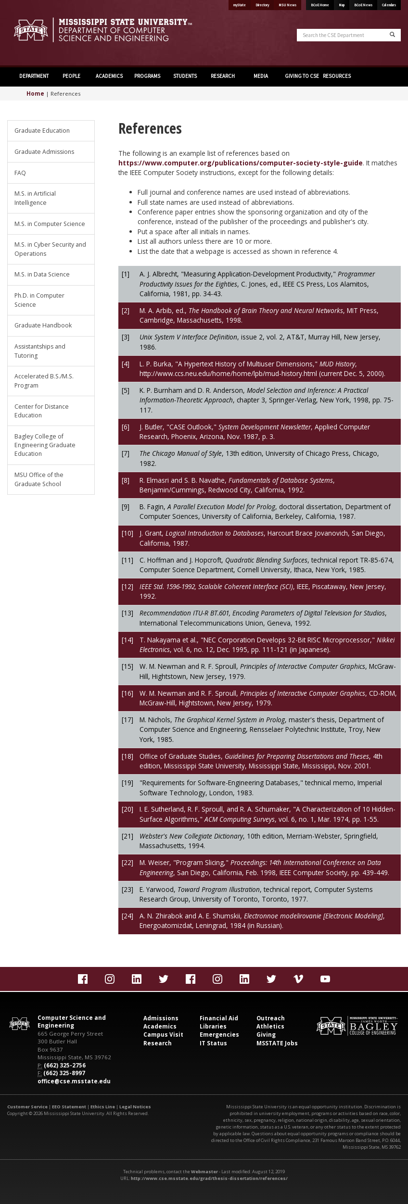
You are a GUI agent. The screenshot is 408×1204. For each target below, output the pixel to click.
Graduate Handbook (43, 325)
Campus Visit (163, 1034)
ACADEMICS (109, 76)
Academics (160, 1026)
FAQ (20, 173)
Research (157, 1043)
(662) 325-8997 (64, 1073)
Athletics (270, 1026)
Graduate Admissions (44, 152)
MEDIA (261, 76)
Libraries (213, 1026)
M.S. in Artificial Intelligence (35, 197)
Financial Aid (219, 1018)
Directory (262, 5)
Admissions (160, 1018)
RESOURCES (337, 76)
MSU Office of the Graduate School (39, 479)
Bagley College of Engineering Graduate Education (45, 445)
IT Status (213, 1043)
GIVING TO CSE (301, 76)
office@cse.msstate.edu (74, 1081)
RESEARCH (223, 76)
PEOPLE (71, 76)
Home (35, 93)
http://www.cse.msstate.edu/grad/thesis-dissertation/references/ (209, 1178)
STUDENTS (185, 76)
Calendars (389, 5)
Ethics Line (102, 1107)
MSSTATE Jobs (277, 1043)
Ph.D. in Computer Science (39, 299)
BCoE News (363, 5)
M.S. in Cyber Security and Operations (50, 248)
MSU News (287, 5)
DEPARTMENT (34, 76)
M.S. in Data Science (42, 274)
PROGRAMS (147, 76)
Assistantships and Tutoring (39, 350)
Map (341, 5)
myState (239, 5)
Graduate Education (42, 130)
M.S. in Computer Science (49, 224)
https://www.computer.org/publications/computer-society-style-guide (240, 162)
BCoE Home (320, 5)
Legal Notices (135, 1107)
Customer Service (27, 1107)
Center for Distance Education (41, 410)
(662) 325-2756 (65, 1065)
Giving (266, 1034)
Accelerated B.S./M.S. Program (44, 380)
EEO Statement (69, 1107)
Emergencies (219, 1034)
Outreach (270, 1018)
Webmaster (204, 1171)
